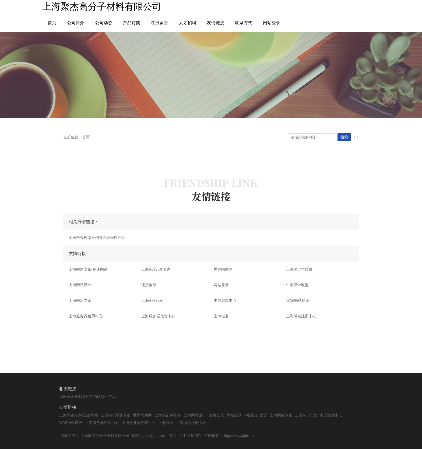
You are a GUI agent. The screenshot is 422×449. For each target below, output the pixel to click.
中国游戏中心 (225, 301)
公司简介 (75, 22)
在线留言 (159, 22)
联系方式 (243, 22)
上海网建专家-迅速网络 (88, 269)
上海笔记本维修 (299, 269)
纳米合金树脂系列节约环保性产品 (97, 238)
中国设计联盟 (297, 285)
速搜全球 (148, 285)
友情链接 (215, 22)
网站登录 (271, 22)
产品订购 (131, 22)
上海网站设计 (80, 285)
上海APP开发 (152, 301)
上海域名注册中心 (301, 316)
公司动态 (103, 22)
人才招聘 (187, 22)
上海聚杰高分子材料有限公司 (104, 436)
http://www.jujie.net (239, 436)
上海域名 (221, 316)
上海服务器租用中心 (86, 316)
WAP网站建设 (297, 301)
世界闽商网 (223, 269)
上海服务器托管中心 (158, 316)
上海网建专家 (80, 301)
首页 (52, 22)
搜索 (344, 137)
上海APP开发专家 (156, 269)
